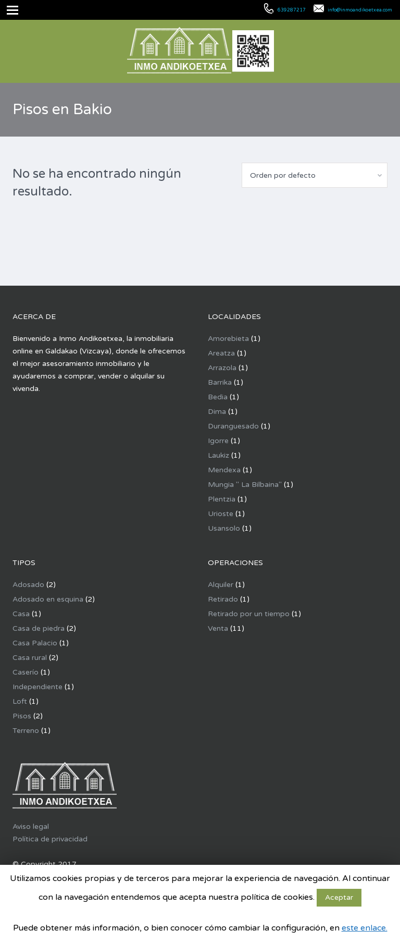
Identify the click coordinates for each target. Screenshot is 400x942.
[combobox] (315, 175)
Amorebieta (228, 338)
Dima (217, 411)
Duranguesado (233, 426)
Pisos (21, 716)
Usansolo (224, 528)
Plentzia (221, 499)
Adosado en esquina (47, 599)
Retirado (223, 599)
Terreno (25, 730)
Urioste (220, 513)
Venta (218, 628)
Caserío (25, 672)
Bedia (218, 397)
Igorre (218, 440)
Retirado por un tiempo (249, 613)
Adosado (28, 584)
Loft (19, 701)
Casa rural (29, 657)
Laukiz (218, 455)
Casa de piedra (38, 628)
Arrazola (222, 367)
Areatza (221, 353)
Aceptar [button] (339, 897)
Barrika (220, 382)
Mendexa (224, 470)
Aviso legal (30, 826)
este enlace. (365, 928)
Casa (21, 613)
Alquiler (220, 584)
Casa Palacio (34, 643)
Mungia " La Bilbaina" (245, 484)
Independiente (37, 686)
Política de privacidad (50, 839)
